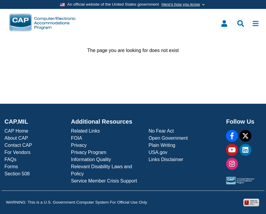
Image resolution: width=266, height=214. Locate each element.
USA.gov (158, 152)
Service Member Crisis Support (104, 180)
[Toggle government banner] (133, 4)
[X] (245, 136)
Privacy (78, 145)
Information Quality (91, 159)
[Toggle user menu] (224, 23)
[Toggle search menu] (241, 23)
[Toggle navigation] (256, 23)
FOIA (76, 138)
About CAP (16, 138)
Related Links (85, 130)
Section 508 (17, 173)
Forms (11, 166)
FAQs (10, 159)
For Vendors (17, 152)
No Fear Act (161, 130)
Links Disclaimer (166, 159)
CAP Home (16, 130)
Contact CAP (18, 145)
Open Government (168, 138)
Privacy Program (88, 152)
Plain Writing (162, 145)
